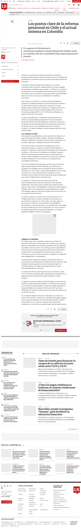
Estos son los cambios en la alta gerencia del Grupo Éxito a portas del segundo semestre (11, 408)
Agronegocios (21, 488)
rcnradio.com (46, 524)
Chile (5, 357)
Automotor (7, 415)
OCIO (29, 8)
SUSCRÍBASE (76, 1)
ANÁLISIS (52, 8)
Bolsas (5, 393)
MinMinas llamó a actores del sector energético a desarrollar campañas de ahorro (73, 455)
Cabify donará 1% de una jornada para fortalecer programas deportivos (72, 469)
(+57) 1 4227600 (5, 496)
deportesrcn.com (14, 525)
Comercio (6, 404)
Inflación (39, 12)
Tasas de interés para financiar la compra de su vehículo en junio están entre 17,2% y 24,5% (56, 363)
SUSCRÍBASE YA (60, 330)
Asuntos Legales (22, 490)
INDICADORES (72, 8)
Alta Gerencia (32, 488)
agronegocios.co (19, 522)
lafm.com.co (64, 524)
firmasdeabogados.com (45, 522)
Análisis (42, 488)
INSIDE (77, 8)
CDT (17, 14)
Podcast (20, 509)
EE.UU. (13, 449)
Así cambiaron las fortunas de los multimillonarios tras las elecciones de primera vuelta (11, 385)
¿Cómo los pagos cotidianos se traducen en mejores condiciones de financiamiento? (56, 387)
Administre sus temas (8, 81)
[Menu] (10, 8)
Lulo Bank (12, 14)
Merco (54, 12)
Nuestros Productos (58, 494)
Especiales (31, 498)
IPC (43, 12)
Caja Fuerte (32, 490)
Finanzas (20, 500)
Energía (68, 449)
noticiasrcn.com (55, 524)
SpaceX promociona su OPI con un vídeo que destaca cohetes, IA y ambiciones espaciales (19, 455)
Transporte (69, 464)
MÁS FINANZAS (72, 429)
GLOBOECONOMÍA (36, 8)
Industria (6, 380)
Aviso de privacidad (58, 497)
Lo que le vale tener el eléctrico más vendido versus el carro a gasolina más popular (11, 419)
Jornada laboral (70, 12)
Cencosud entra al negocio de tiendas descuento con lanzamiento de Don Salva (10, 362)
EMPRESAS (25, 8)
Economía (42, 494)
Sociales (20, 513)
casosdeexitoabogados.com (8, 524)
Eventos (42, 498)
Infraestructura (32, 504)
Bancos (41, 449)
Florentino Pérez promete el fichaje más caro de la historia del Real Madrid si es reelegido (45, 470)
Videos (31, 513)
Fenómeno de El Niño (30, 12)
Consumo (20, 494)
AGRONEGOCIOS (45, 8)
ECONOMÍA (19, 8)
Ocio (41, 506)
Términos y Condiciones (59, 499)
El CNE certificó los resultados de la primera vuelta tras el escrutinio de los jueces (18, 469)
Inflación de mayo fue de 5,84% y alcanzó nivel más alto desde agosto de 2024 (11, 374)
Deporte (41, 464)
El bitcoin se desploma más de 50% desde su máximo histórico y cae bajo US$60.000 (11, 397)
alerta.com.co (4, 525)
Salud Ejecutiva (44, 509)
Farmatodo (49, 12)
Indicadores (21, 504)
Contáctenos (56, 496)
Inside (41, 504)
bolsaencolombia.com (59, 522)
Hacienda (6, 369)
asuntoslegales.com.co (7, 522)
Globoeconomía (44, 500)
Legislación (15, 464)
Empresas (20, 498)
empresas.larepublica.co (31, 522)
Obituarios (31, 506)
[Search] (69, 5)
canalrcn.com (37, 524)
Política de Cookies (58, 505)
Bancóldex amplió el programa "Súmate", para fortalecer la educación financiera (55, 412)
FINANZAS (13, 8)
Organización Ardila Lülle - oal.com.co (74, 523)
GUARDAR (75, 43)
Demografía (61, 12)
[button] (23, 323)
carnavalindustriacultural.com (25, 524)
